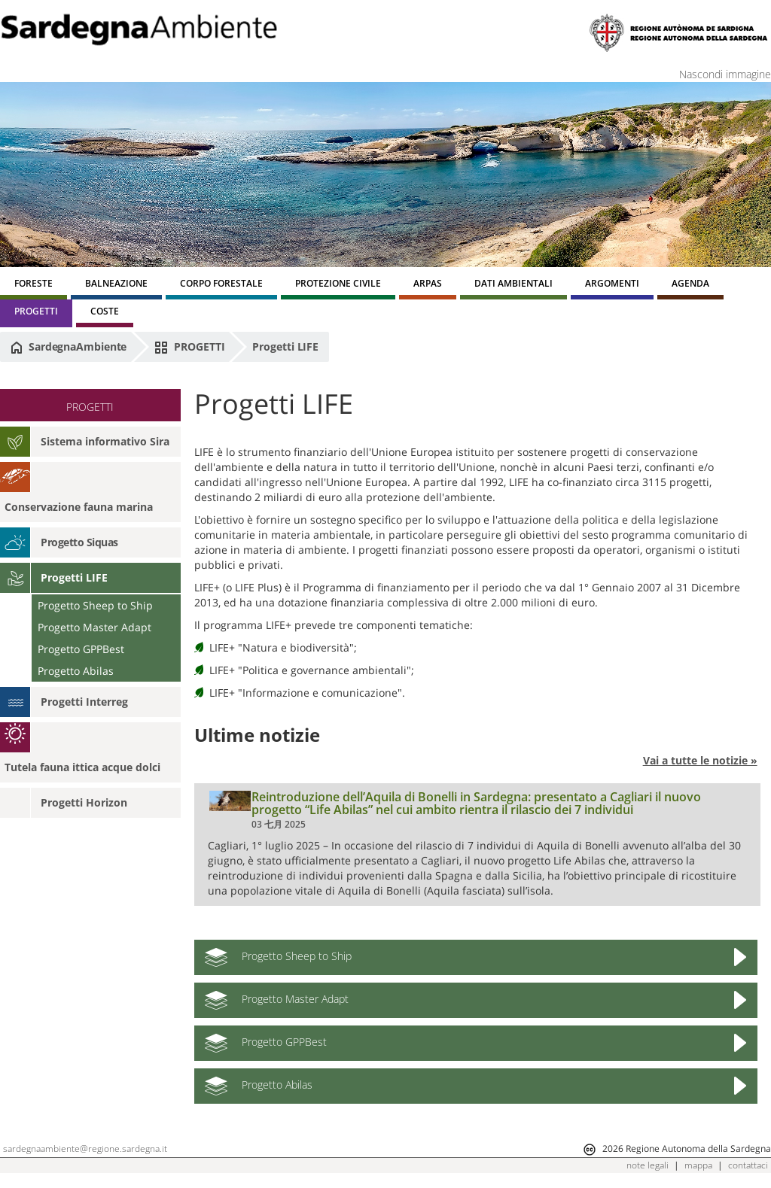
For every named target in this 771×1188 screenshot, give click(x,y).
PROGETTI (189, 346)
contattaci (748, 1165)
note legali (647, 1165)
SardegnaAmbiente (68, 346)
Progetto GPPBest (81, 649)
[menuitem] (33, 285)
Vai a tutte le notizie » (700, 760)
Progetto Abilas (76, 671)
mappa (698, 1165)
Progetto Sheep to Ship (95, 605)
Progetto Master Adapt (94, 627)
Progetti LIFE (285, 346)
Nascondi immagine (725, 74)
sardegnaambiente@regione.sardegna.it (85, 1148)
